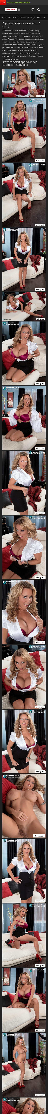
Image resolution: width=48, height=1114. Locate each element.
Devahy (11, 9)
